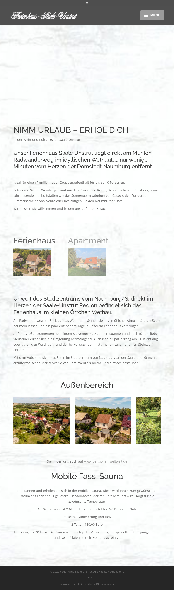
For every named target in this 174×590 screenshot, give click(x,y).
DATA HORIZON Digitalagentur (94, 584)
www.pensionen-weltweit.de (105, 461)
